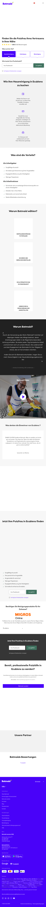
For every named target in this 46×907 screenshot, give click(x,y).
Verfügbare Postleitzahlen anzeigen (18, 653)
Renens (20, 884)
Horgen (15, 881)
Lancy (31, 881)
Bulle (42, 878)
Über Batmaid (5, 794)
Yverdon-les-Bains (22, 887)
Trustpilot (23, 762)
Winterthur (15, 887)
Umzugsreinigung (6, 820)
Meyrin (16, 883)
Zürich (35, 887)
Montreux (25, 883)
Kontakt (4, 808)
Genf (7, 881)
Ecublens (34, 880)
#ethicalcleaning (11, 894)
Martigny (12, 883)
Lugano (8, 883)
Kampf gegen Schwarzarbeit (9, 796)
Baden (18, 878)
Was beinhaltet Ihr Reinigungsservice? (11, 825)
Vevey (33, 885)
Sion (3, 885)
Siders (40, 884)
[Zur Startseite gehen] (7, 780)
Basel (22, 878)
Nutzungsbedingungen (38, 903)
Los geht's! (39, 65)
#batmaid (4, 894)
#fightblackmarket (20, 894)
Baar (15, 878)
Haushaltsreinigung (9, 55)
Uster (23, 885)
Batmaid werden (6, 799)
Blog (3, 803)
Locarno (40, 881)
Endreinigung (23, 55)
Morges (30, 883)
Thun (20, 885)
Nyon (40, 883)
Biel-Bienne (34, 878)
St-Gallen (12, 885)
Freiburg (4, 881)
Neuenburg (35, 883)
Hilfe (3, 827)
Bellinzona (26, 878)
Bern (30, 878)
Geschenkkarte (5, 815)
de (35, 3)
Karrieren (4, 801)
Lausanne (35, 881)
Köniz (22, 881)
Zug (32, 887)
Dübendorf (29, 880)
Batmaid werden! (23, 686)
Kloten (19, 881)
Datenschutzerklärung (26, 903)
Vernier (30, 885)
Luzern (3, 883)
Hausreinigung (5, 818)
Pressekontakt (5, 806)
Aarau (3, 878)
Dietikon (24, 880)
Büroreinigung (37, 55)
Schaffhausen (31, 884)
